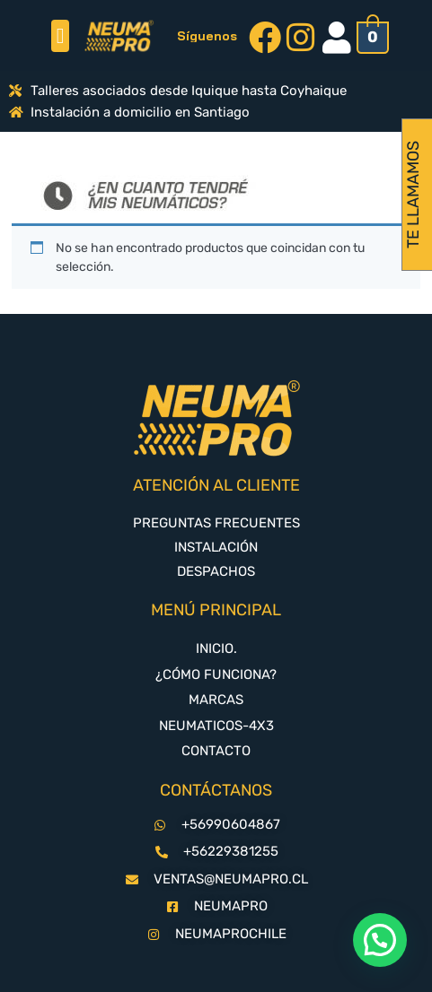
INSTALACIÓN (216, 547)
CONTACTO (216, 751)
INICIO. (216, 648)
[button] (60, 36)
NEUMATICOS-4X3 (216, 726)
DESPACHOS (216, 571)
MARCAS (216, 700)
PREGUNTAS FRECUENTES (216, 523)
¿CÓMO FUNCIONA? (216, 674)
